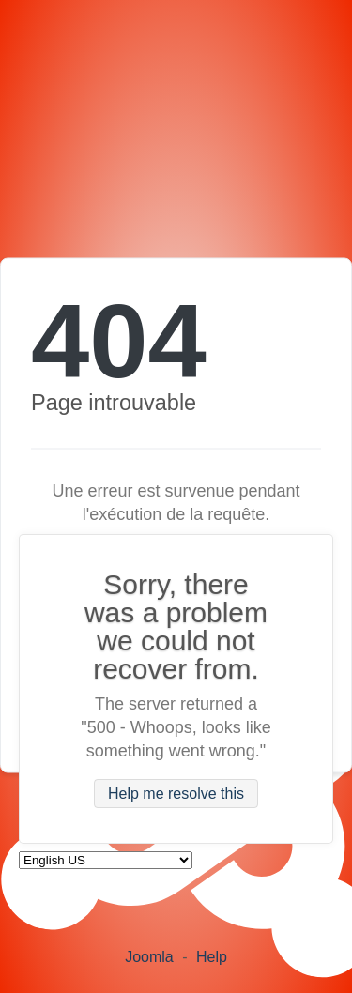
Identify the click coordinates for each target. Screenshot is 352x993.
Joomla (149, 957)
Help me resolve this (176, 794)
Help (211, 957)
